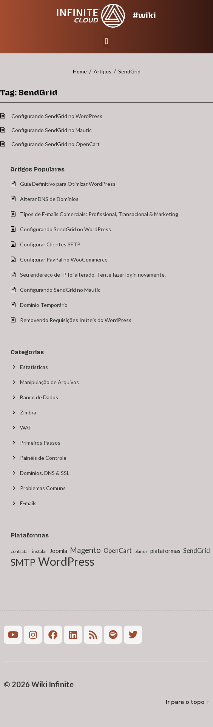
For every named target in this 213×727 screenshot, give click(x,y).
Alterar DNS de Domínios (49, 199)
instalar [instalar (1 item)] (39, 551)
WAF (25, 427)
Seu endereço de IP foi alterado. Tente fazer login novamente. (93, 274)
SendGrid (129, 71)
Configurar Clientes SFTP (50, 244)
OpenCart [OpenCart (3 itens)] (117, 550)
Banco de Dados (39, 397)
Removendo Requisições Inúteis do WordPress (75, 320)
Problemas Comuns (43, 488)
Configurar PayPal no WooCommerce (64, 259)
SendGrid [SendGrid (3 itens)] (196, 550)
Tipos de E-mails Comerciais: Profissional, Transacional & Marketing (99, 214)
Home (80, 71)
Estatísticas (34, 367)
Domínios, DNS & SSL (44, 473)
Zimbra (28, 412)
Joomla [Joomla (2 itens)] (58, 550)
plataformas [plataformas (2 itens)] (165, 550)
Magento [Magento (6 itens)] (85, 549)
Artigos (102, 71)
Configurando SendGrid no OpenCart (55, 144)
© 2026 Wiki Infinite (39, 684)
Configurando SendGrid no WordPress (56, 116)
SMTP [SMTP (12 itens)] (23, 562)
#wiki (144, 15)
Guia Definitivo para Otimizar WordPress (68, 184)
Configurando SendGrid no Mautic (51, 130)
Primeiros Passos (40, 442)
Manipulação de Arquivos (49, 382)
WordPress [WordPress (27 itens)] (66, 561)
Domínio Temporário (44, 305)
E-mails (28, 503)
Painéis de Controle (43, 458)
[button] (106, 41)
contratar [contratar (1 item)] (20, 551)
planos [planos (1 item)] (141, 551)
